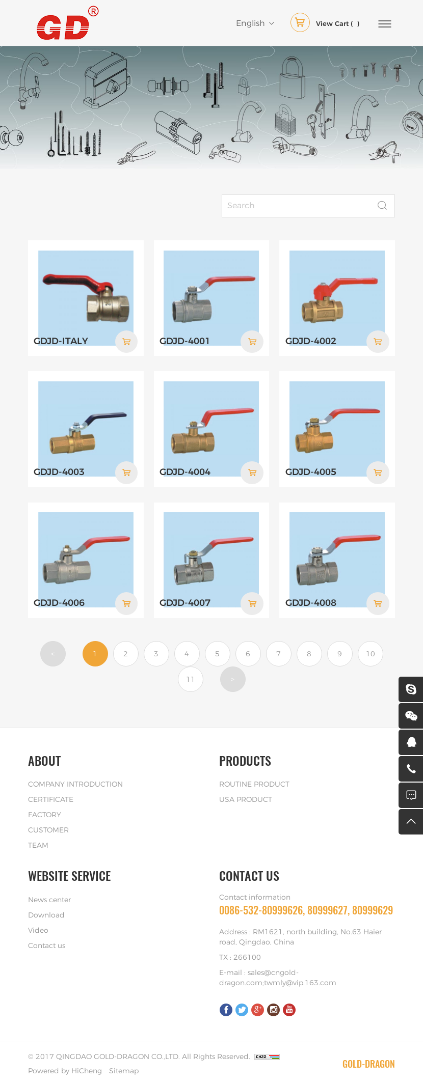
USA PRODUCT (245, 798)
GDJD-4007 (185, 602)
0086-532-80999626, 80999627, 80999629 (306, 909)
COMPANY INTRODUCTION (75, 783)
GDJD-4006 (59, 602)
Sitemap (124, 1070)
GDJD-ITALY (61, 341)
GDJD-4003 (59, 472)
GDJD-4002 (310, 341)
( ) (324, 24)
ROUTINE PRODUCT (254, 783)
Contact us (46, 945)
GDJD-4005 (310, 472)
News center (49, 899)
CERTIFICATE (50, 798)
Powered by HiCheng (65, 1070)
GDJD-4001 (185, 341)
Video (38, 929)
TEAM (38, 844)
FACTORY (44, 814)
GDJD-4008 (310, 602)
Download (46, 914)
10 (370, 653)
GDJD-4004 (185, 472)
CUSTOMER (48, 829)
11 (190, 678)
